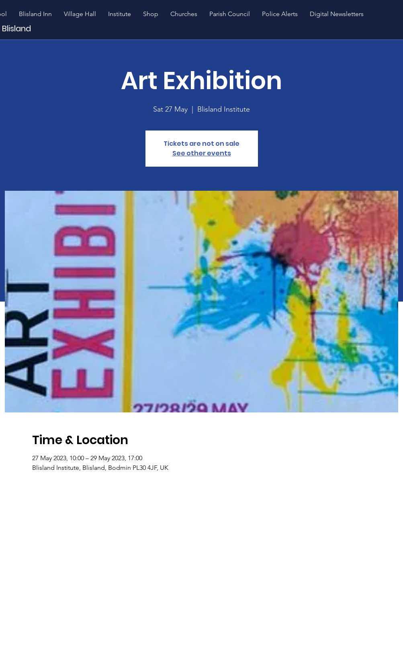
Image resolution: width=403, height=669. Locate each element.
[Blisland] (37, 28)
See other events (201, 153)
